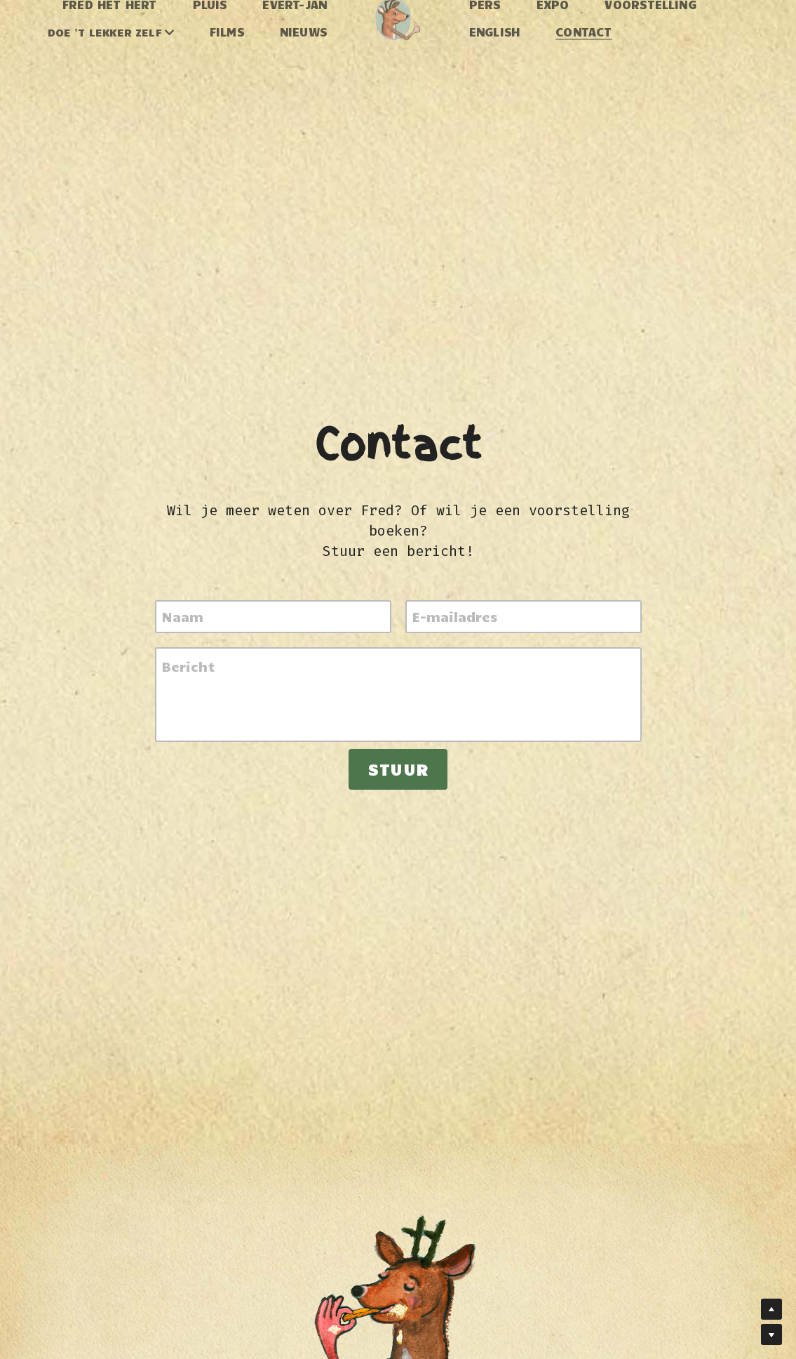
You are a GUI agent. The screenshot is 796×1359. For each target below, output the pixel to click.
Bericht (188, 666)
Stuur (398, 769)
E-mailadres (454, 616)
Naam (182, 616)
